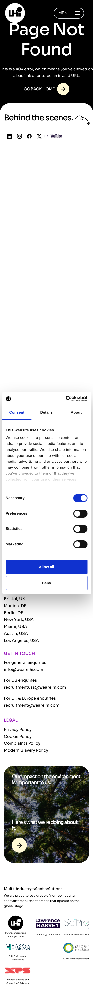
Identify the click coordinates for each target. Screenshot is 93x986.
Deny (46, 583)
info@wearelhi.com (23, 669)
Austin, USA (16, 633)
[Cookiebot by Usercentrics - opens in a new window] (66, 399)
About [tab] (76, 412)
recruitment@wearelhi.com (31, 705)
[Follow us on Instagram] (19, 136)
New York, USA (19, 619)
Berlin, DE (13, 612)
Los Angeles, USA (21, 640)
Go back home (39, 89)
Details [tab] (46, 412)
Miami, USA (15, 626)
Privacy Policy (17, 729)
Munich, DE (15, 605)
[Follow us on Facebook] (29, 136)
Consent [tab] (16, 412)
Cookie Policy (17, 736)
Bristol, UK (14, 598)
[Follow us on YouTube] (54, 137)
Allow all (46, 567)
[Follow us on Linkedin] (9, 136)
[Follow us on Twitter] (39, 136)
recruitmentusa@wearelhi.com (35, 687)
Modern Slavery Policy (26, 750)
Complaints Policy (22, 743)
